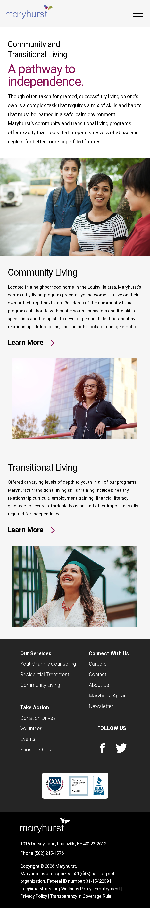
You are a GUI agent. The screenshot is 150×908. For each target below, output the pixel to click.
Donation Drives (38, 718)
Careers (98, 664)
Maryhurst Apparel (109, 696)
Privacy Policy (33, 896)
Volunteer (31, 728)
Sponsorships (35, 750)
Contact (97, 674)
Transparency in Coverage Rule (80, 896)
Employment (107, 889)
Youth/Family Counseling (48, 664)
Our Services (36, 653)
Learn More (26, 342)
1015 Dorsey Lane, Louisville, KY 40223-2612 (63, 844)
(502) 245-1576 (49, 853)
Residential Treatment (44, 674)
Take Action (34, 707)
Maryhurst (29, 12)
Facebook (102, 748)
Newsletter (101, 706)
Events (27, 739)
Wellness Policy (76, 889)
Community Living (40, 685)
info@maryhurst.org (40, 889)
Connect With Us (109, 653)
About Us (99, 685)
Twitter (121, 748)
